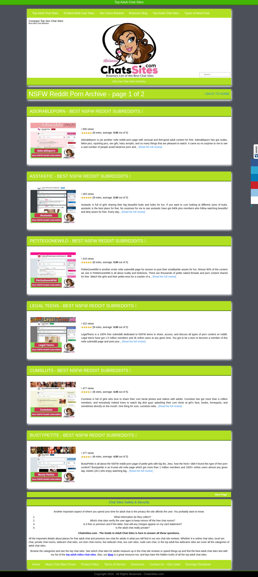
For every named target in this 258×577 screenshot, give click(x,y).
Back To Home (216, 94)
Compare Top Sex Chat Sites (46, 20)
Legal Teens (44, 305)
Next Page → (222, 494)
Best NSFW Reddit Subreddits (104, 111)
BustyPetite (44, 435)
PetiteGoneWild (49, 240)
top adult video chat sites (81, 554)
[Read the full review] (150, 147)
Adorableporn (47, 111)
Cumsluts (42, 370)
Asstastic (41, 176)
